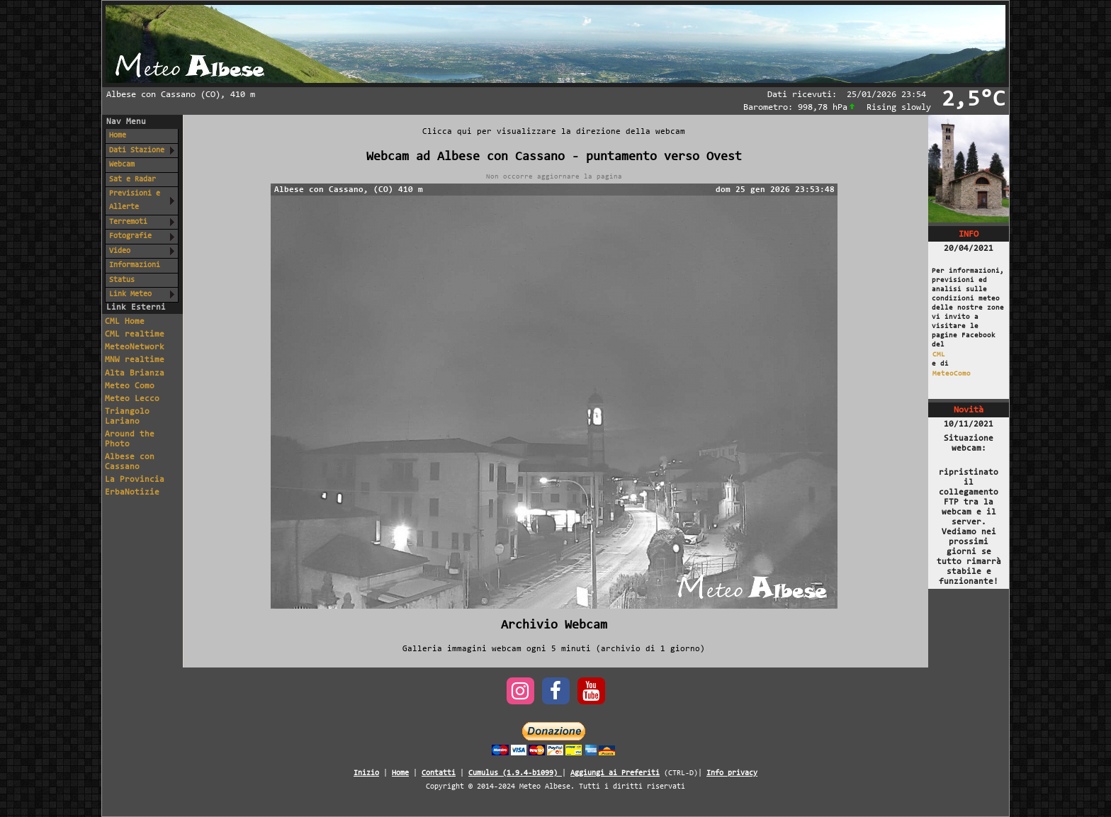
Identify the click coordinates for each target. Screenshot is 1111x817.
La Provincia (134, 479)
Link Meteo (130, 294)
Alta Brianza (134, 373)
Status (122, 280)
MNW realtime (134, 360)
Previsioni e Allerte (134, 200)
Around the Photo (129, 439)
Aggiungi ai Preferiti (615, 773)
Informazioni (134, 265)
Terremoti (128, 222)
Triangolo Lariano (127, 416)
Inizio (366, 773)
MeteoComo (951, 374)
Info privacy (731, 773)
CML (938, 355)
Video (119, 251)
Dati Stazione (136, 150)
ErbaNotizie (132, 492)
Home (117, 136)
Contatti (439, 773)
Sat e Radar (132, 180)
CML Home (125, 321)
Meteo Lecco (132, 399)
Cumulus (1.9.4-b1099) (515, 773)
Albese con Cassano (129, 462)
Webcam (122, 165)
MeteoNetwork (134, 347)
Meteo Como (129, 386)
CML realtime (134, 334)
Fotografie (130, 236)
